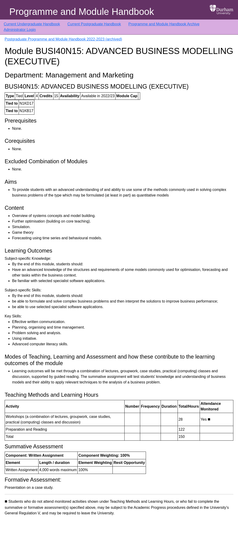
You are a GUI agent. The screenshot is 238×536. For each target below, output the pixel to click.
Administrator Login (20, 30)
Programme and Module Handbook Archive (163, 24)
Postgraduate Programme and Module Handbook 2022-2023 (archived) (63, 39)
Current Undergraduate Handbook (32, 24)
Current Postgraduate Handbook (94, 24)
